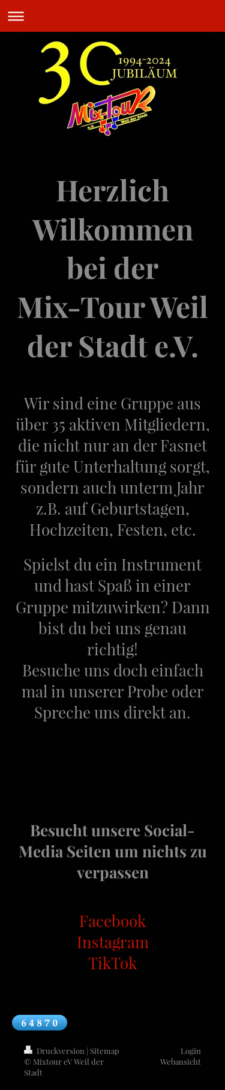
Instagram (113, 941)
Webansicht (180, 1061)
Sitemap (104, 1051)
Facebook (112, 920)
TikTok (112, 962)
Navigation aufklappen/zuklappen (112, 16)
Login (191, 1051)
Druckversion (55, 1051)
